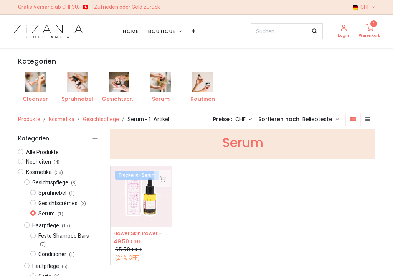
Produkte (29, 119)
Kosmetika (61, 119)
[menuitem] (131, 31)
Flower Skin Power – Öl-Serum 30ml (141, 233)
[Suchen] (314, 31)
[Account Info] (343, 31)
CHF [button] (241, 119)
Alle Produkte (42, 152)
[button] (320, 119)
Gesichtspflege (101, 119)
